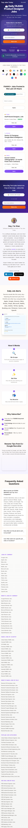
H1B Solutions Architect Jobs (8, 822)
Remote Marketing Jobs (7, 721)
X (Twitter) (19, 274)
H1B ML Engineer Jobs (6, 806)
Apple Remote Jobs (6, 601)
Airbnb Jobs (4, 575)
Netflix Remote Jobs (6, 607)
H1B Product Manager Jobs (8, 808)
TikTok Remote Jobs (6, 621)
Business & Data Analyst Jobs (8, 767)
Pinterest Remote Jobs (6, 628)
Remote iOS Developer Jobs (8, 683)
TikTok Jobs (4, 580)
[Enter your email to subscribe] (14, 37)
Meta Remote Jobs (6, 603)
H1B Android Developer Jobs (8, 788)
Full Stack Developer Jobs (7, 742)
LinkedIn (8, 274)
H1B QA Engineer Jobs (6, 797)
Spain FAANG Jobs (5, 667)
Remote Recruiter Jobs (7, 730)
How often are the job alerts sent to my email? (14, 532)
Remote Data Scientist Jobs (8, 696)
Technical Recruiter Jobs (7, 774)
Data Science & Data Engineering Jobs (10, 749)
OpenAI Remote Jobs (6, 632)
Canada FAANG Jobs (6, 642)
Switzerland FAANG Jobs (7, 660)
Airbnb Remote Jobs (6, 616)
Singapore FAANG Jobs (7, 664)
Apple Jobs (4, 559)
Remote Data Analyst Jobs (7, 701)
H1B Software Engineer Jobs (8, 783)
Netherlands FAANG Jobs (7, 651)
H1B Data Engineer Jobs (7, 801)
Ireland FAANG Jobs (6, 648)
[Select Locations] (8, 101)
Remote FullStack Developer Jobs (9, 692)
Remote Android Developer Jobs (9, 685)
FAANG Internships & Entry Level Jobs (10, 776)
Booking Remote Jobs (6, 626)
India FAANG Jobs (5, 662)
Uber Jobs (3, 573)
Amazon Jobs (4, 564)
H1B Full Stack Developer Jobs (8, 795)
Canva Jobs (4, 589)
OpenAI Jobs (4, 591)
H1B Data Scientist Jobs (7, 799)
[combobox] (14, 94)
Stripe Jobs (4, 578)
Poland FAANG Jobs (6, 655)
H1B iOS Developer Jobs (7, 785)
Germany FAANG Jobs (6, 646)
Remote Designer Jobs (7, 726)
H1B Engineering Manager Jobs (9, 815)
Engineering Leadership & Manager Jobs (11, 758)
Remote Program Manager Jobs (9, 708)
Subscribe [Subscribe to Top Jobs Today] (14, 41)
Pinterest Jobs (4, 587)
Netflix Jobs (4, 566)
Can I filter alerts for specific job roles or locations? (14, 539)
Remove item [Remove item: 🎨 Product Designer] (15, 94)
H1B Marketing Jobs (6, 824)
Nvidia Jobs (4, 571)
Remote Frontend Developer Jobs (9, 687)
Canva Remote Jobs (6, 630)
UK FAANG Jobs (5, 644)
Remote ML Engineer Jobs (7, 703)
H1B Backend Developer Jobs (8, 792)
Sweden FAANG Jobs (6, 658)
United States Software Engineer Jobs (10, 738)
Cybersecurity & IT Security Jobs (9, 753)
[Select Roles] (20, 94)
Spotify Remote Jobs (6, 623)
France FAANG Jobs (6, 653)
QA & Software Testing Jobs (8, 765)
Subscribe (14, 207)
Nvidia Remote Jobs (6, 612)
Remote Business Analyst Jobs (8, 710)
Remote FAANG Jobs (6, 676)
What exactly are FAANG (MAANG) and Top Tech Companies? (14, 492)
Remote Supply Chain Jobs (8, 724)
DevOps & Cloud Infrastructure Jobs (10, 762)
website (13, 249)
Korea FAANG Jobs (6, 673)
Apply (14, 107)
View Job (14, 122)
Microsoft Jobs (5, 568)
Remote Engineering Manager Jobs (10, 712)
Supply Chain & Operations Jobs (9, 769)
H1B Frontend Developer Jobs (8, 790)
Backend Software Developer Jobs (10, 747)
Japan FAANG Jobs (6, 671)
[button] (14, 30)
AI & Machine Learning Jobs (8, 751)
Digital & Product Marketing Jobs (9, 772)
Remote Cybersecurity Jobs (8, 717)
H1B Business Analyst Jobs (7, 813)
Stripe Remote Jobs (6, 619)
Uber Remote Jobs (6, 614)
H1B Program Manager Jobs (8, 810)
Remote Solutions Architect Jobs (9, 719)
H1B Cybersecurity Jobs (7, 819)
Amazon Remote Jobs (6, 605)
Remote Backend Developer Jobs (9, 690)
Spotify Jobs (4, 582)
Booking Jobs (4, 584)
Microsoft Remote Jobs (7, 610)
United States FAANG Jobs (7, 639)
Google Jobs (4, 557)
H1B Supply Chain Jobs (7, 826)
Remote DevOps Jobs (6, 715)
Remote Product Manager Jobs (9, 705)
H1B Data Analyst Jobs (6, 804)
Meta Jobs (3, 562)
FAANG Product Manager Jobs (8, 756)
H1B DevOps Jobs (5, 817)
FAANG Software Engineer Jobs (9, 740)
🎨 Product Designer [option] (10, 94)
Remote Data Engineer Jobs (8, 699)
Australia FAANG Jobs (6, 669)
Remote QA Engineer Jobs (7, 694)
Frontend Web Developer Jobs (9, 744)
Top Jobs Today (7, 2)
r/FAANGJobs (14, 278)
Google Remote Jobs (6, 598)
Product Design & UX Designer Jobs (10, 760)
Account (23, 2)
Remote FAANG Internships (7, 728)
